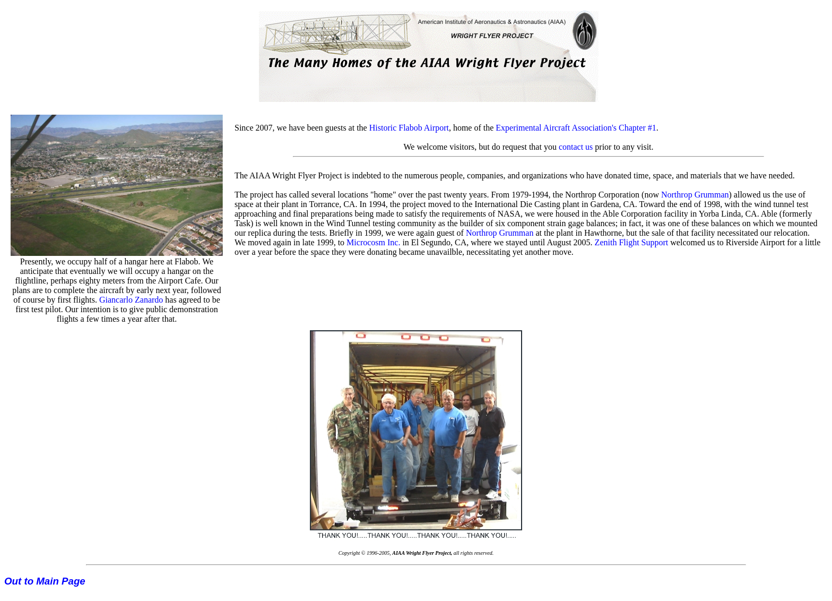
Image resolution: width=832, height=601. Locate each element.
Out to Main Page (44, 581)
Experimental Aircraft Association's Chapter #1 (576, 127)
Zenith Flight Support (632, 242)
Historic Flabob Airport (409, 127)
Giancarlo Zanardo (131, 299)
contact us (576, 146)
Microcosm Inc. (373, 242)
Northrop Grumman (695, 194)
